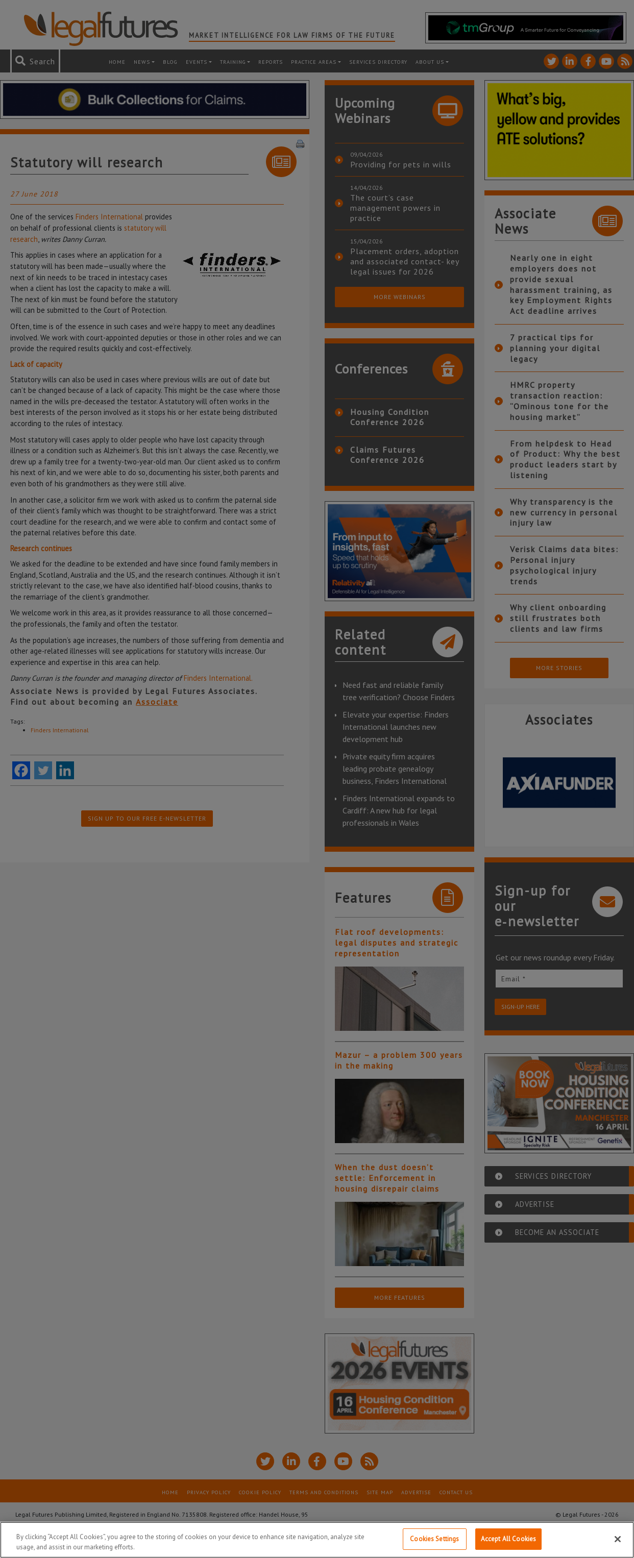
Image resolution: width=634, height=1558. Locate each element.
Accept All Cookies (508, 1539)
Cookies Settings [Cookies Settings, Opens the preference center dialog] (434, 1539)
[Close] (617, 1539)
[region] (317, 1540)
